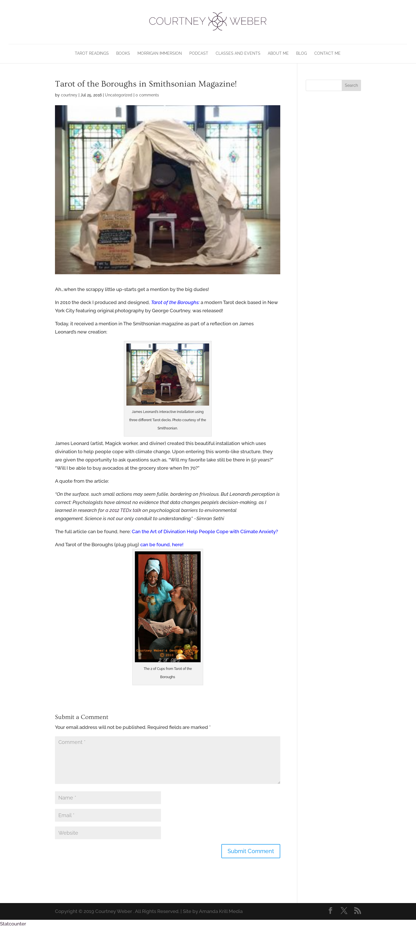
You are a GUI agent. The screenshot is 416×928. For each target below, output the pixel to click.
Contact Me (327, 53)
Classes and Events (238, 53)
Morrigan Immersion (159, 53)
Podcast (198, 53)
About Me (278, 53)
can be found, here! (162, 544)
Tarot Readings (92, 53)
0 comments (147, 95)
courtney (69, 95)
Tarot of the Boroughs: (175, 302)
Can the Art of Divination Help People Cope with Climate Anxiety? (205, 531)
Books (123, 53)
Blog (301, 53)
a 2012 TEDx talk (123, 510)
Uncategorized (118, 95)
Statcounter (13, 924)
